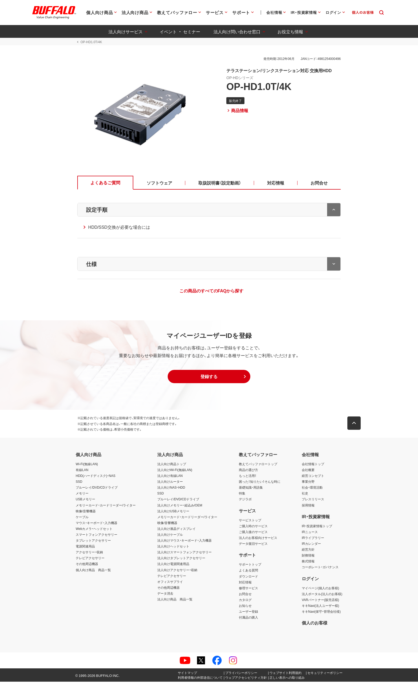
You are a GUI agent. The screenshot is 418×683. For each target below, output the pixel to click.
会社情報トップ (313, 465)
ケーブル (82, 518)
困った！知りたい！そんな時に (259, 482)
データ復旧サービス (253, 544)
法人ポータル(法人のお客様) (322, 595)
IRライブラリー (313, 539)
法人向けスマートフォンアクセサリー (184, 553)
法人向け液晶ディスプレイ (176, 529)
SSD (79, 482)
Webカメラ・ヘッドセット (94, 529)
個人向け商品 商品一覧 (93, 571)
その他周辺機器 (87, 565)
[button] (209, 378)
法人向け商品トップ (171, 465)
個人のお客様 (314, 624)
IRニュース (310, 533)
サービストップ (250, 521)
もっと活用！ (247, 477)
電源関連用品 (85, 547)
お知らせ (245, 606)
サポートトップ (250, 565)
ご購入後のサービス (253, 533)
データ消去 (165, 594)
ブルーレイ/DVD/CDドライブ (97, 488)
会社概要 (308, 471)
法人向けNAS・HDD (171, 488)
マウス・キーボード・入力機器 (96, 523)
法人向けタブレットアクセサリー (181, 559)
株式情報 (308, 562)
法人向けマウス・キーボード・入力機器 (184, 541)
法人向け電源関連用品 (173, 565)
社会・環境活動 (312, 488)
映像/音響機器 (86, 512)
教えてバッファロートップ (258, 465)
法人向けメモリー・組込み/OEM (179, 506)
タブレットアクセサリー (93, 541)
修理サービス (248, 589)
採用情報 (308, 506)
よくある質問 (248, 571)
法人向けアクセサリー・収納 (177, 571)
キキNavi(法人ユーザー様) (320, 606)
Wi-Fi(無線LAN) (87, 465)
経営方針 (308, 550)
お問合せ (245, 595)
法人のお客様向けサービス (258, 539)
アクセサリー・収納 (89, 553)
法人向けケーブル (170, 535)
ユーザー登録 (248, 612)
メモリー (82, 494)
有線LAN (82, 471)
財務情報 (308, 556)
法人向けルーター (170, 482)
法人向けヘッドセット (173, 547)
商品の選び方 (248, 471)
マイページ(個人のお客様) (320, 589)
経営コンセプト (313, 477)
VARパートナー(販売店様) (320, 601)
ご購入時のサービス (253, 527)
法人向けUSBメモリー (173, 512)
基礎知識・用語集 (251, 488)
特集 (242, 494)
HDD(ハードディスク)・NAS (95, 477)
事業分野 (308, 482)
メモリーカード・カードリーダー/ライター (106, 506)
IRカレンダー (311, 544)
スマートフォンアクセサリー (96, 535)
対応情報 (245, 583)
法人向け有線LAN (170, 477)
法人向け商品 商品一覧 (174, 600)
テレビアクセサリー (90, 559)
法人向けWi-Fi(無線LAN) (174, 471)
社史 (305, 494)
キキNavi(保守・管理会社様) (321, 612)
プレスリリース (313, 500)
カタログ (245, 601)
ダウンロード (248, 577)
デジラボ (245, 500)
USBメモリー (85, 500)
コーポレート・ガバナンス (320, 568)
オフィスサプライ (170, 582)
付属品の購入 (248, 618)
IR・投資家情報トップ (317, 527)
